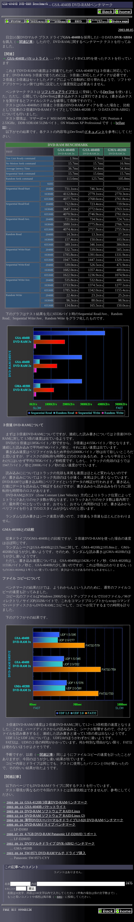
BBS (59, 896)
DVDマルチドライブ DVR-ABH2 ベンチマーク (51, 843)
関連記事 (26, 42)
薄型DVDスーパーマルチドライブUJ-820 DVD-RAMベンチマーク (65, 820)
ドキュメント (95, 132)
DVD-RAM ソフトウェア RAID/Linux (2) (46, 815)
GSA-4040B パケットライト (27, 58)
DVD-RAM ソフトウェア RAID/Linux (43, 811)
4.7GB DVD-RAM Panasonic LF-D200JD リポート (52, 834)
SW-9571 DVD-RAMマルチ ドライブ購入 (46, 853)
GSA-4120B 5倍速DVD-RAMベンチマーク (47, 802)
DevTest (108, 92)
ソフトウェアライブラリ (59, 92)
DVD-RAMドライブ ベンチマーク (41, 824)
